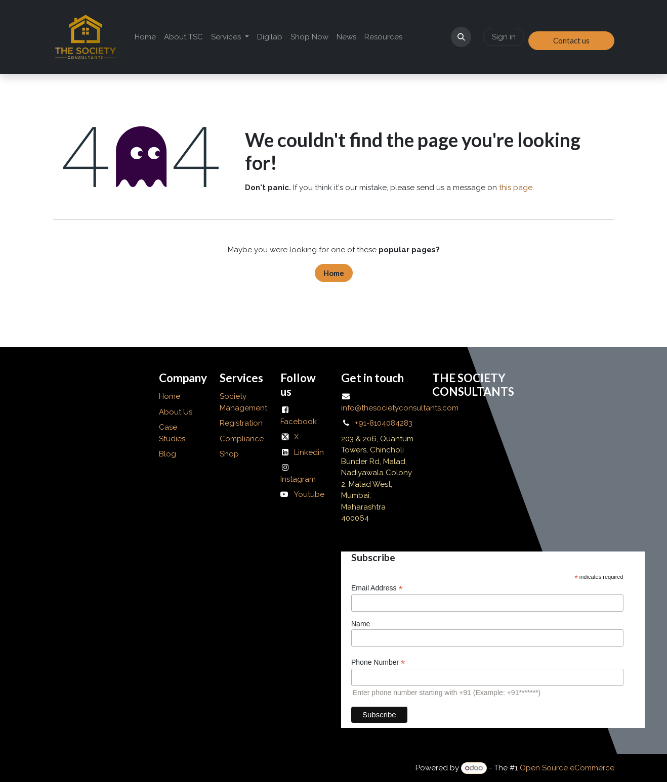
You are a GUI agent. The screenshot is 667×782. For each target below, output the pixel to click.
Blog (167, 453)
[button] (461, 37)
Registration (241, 423)
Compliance (242, 438)
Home (333, 273)
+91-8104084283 (383, 423)
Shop (229, 453)
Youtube (309, 494)
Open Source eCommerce (567, 767)
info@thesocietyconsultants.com (399, 407)
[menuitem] (145, 37)
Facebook (298, 421)
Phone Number (378, 662)
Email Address (377, 588)
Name (360, 624)
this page (515, 187)
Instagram (298, 479)
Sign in (504, 36)
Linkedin (309, 452)
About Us (176, 412)
